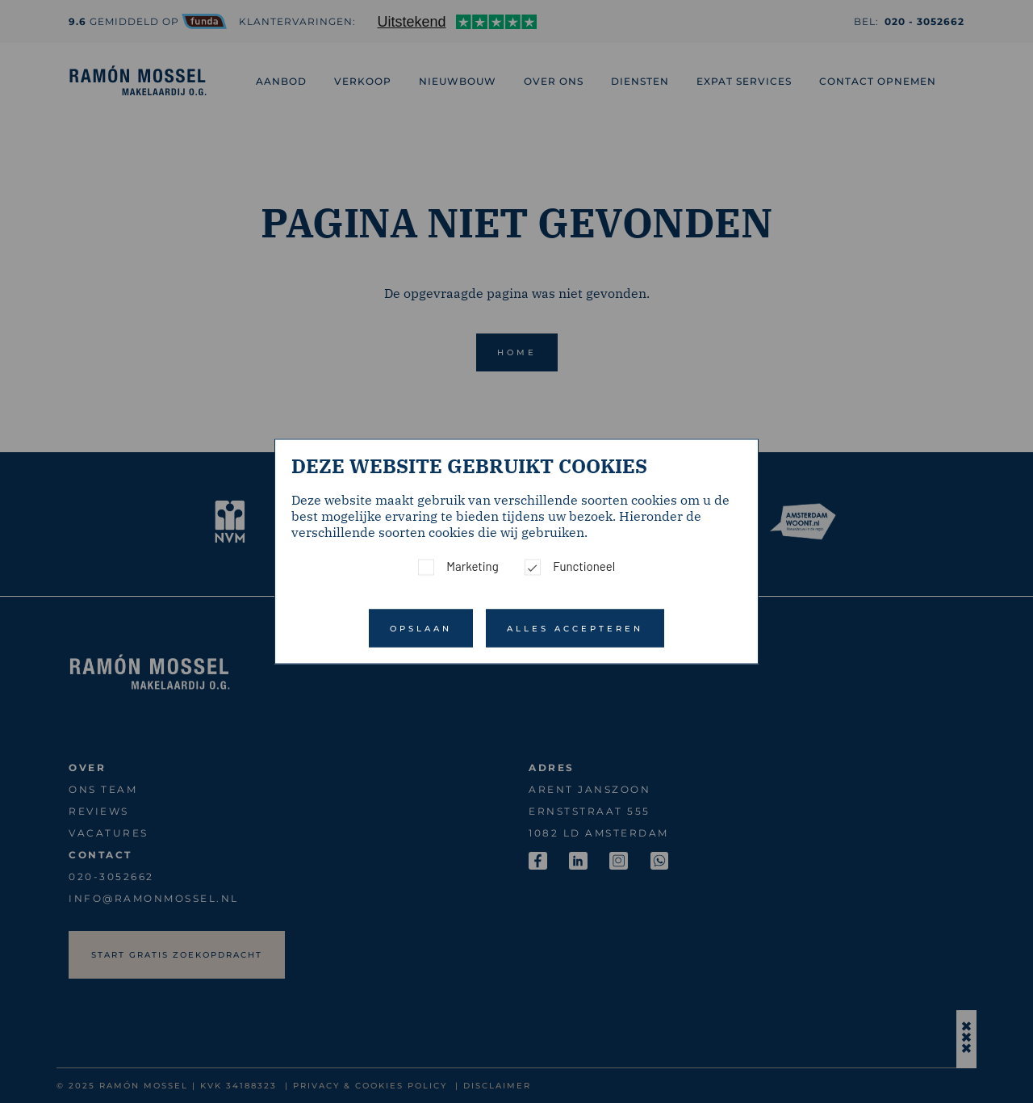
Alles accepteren (575, 628)
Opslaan (421, 628)
